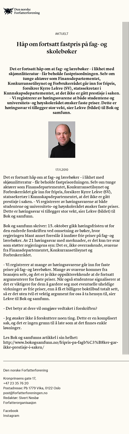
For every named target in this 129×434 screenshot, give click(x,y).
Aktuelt (61, 33)
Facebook (10, 411)
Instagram (11, 415)
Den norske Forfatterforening (21, 11)
